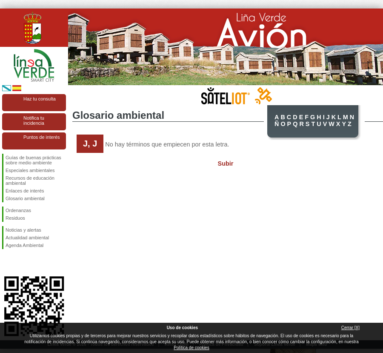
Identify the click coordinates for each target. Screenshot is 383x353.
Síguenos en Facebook (7, 263)
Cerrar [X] (350, 327)
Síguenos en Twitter (21, 263)
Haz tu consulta (39, 98)
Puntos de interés (41, 137)
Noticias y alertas (23, 229)
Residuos (15, 218)
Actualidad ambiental (27, 237)
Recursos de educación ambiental (30, 180)
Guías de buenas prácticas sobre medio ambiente (33, 160)
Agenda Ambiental (24, 245)
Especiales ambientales (30, 170)
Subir (226, 163)
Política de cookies (191, 347)
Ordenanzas (18, 210)
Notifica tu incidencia (33, 120)
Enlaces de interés (25, 190)
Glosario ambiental (25, 198)
